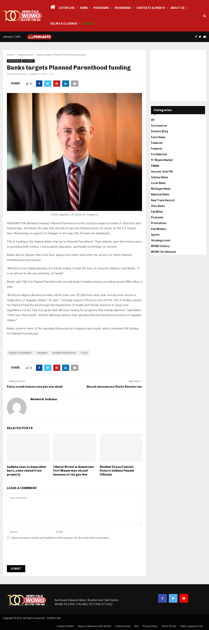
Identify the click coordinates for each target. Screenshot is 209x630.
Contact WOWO (65, 626)
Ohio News (158, 206)
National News (160, 194)
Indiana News (14, 61)
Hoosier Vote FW (162, 171)
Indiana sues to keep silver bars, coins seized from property (26, 470)
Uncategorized (160, 240)
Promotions (158, 223)
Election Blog (159, 131)
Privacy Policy (150, 626)
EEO (136, 626)
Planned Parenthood (64, 353)
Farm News (158, 137)
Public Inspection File (191, 626)
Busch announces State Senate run (114, 386)
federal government (20, 353)
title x (84, 353)
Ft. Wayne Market (162, 160)
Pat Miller (157, 211)
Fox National (159, 154)
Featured (157, 142)
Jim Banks (42, 353)
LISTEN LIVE (67, 7)
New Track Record (163, 200)
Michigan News (161, 188)
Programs (101, 7)
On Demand (122, 7)
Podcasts (157, 217)
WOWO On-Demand (163, 251)
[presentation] (37, 553)
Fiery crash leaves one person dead (35, 386)
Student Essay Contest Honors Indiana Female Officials (117, 470)
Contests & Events (150, 7)
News (84, 7)
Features (156, 148)
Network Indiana (19, 74)
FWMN (155, 165)
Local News (28, 61)
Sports (155, 234)
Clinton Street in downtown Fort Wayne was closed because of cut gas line (73, 470)
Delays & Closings (63, 23)
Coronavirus (159, 125)
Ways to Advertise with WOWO (94, 626)
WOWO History (160, 246)
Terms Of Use (168, 626)
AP (152, 119)
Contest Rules (123, 626)
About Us (177, 7)
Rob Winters (158, 229)
